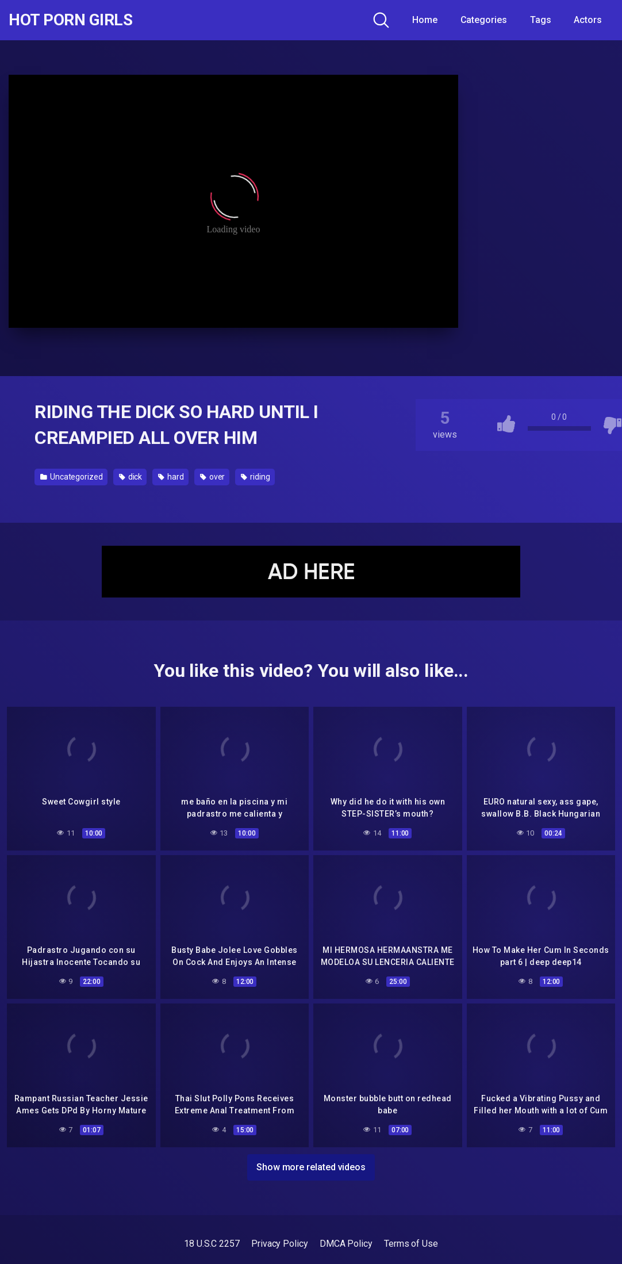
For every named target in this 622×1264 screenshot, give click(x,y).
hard (171, 476)
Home (424, 19)
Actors (588, 19)
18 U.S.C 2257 (212, 1243)
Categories (483, 19)
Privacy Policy (279, 1243)
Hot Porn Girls (70, 20)
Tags (540, 19)
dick (131, 476)
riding (255, 476)
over (212, 476)
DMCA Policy (346, 1243)
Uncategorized (71, 476)
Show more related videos (311, 1167)
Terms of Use (411, 1243)
